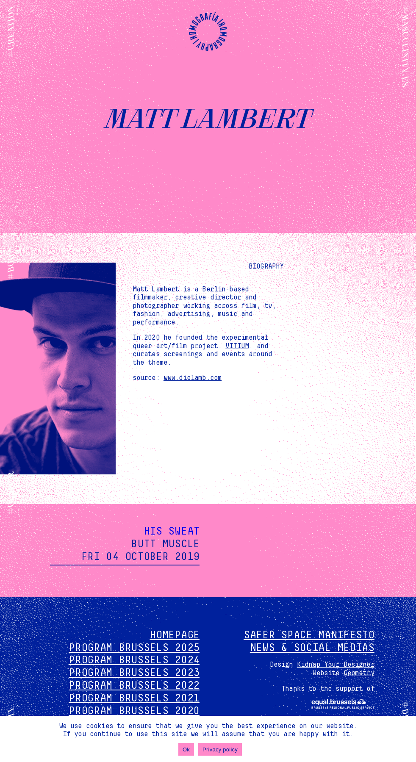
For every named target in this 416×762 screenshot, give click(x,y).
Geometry (359, 673)
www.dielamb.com (193, 377)
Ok (186, 749)
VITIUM (237, 346)
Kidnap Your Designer (335, 664)
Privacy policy (220, 749)
